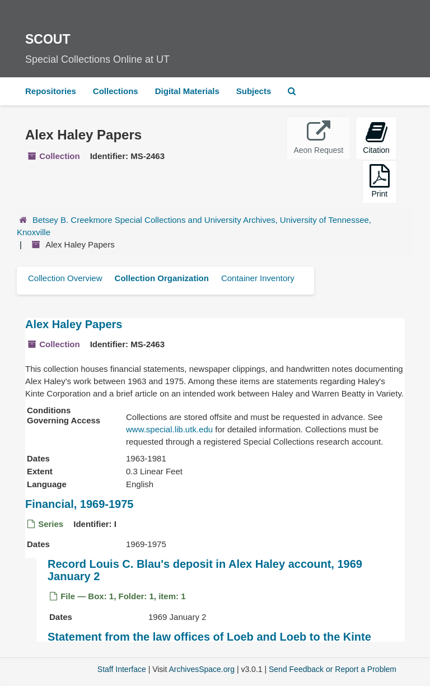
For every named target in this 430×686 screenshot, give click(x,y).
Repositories (50, 91)
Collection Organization (162, 278)
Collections (115, 91)
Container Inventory (258, 278)
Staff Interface (121, 669)
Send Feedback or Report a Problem (332, 669)
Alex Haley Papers (73, 324)
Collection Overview (65, 278)
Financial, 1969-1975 (79, 504)
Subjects (254, 91)
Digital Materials (187, 91)
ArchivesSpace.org (202, 669)
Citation (376, 137)
